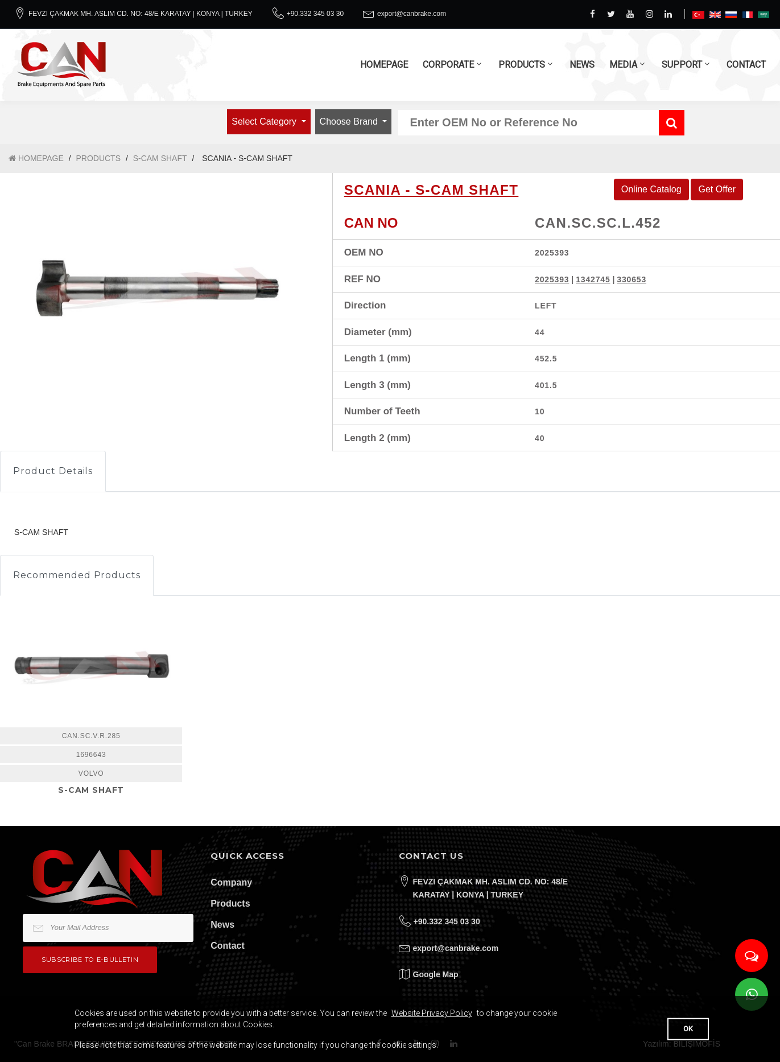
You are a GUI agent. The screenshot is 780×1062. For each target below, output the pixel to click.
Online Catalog (651, 189)
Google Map (436, 974)
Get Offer (717, 189)
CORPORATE (448, 64)
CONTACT (746, 64)
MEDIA (623, 64)
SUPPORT (682, 64)
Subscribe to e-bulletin (90, 960)
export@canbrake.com (411, 14)
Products (230, 903)
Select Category (265, 121)
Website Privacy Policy (431, 1013)
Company (231, 882)
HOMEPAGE (384, 64)
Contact (228, 945)
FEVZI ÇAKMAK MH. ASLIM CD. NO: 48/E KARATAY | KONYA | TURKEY (140, 14)
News (222, 924)
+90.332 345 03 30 (315, 14)
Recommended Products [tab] (77, 575)
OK (688, 1028)
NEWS (582, 64)
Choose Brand (350, 121)
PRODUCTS (521, 64)
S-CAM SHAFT (160, 158)
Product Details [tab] (53, 471)
